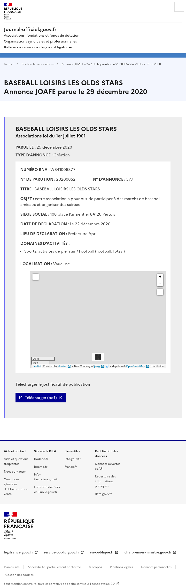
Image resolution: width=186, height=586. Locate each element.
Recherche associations (38, 64)
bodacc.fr (41, 459)
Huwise (62, 366)
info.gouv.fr (73, 459)
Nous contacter (15, 471)
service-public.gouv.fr (61, 552)
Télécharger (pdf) (41, 397)
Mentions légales (121, 567)
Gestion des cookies (19, 574)
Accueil (9, 64)
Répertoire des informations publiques (105, 481)
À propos (95, 567)
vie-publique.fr (102, 552)
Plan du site (12, 567)
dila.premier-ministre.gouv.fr (148, 552)
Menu (179, 7)
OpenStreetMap (135, 366)
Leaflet (37, 366)
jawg (97, 366)
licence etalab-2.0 (102, 583)
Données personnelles (156, 567)
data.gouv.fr (103, 494)
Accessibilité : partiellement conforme (54, 567)
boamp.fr (40, 466)
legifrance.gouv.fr (18, 552)
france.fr (71, 466)
